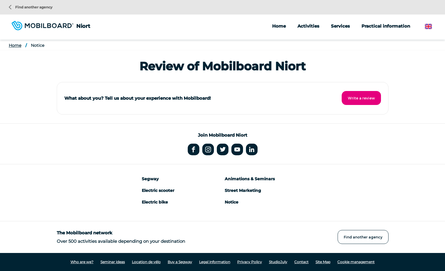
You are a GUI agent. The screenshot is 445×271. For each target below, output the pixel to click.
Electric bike (155, 202)
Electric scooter (158, 190)
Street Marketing (243, 190)
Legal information (214, 262)
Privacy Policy (249, 262)
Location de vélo (146, 262)
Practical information (385, 26)
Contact (301, 262)
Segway (150, 178)
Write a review (361, 98)
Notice (37, 45)
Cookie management (356, 262)
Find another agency (30, 7)
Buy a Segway (180, 262)
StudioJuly (278, 262)
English (433, 26)
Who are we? (81, 262)
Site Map (322, 262)
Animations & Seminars (250, 178)
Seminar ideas (112, 262)
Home (279, 26)
